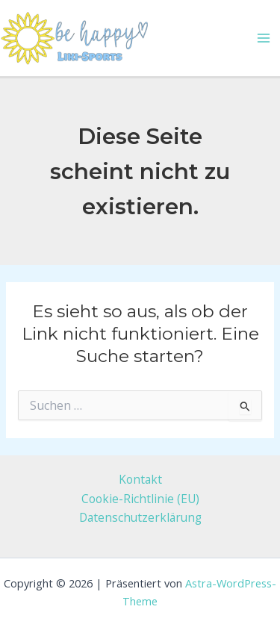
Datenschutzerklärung (140, 517)
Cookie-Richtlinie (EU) (140, 498)
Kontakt (140, 479)
